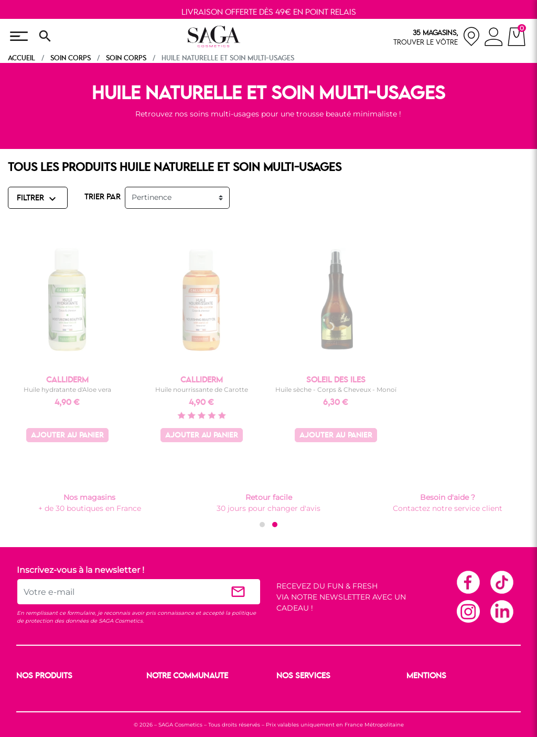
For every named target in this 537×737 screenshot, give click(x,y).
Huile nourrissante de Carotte (201, 389)
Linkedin (501, 611)
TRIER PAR (102, 197)
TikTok (501, 581)
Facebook (467, 581)
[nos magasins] (436, 36)
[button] (262, 524)
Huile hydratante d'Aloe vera (67, 389)
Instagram (467, 611)
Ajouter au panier (67, 435)
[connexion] (494, 38)
